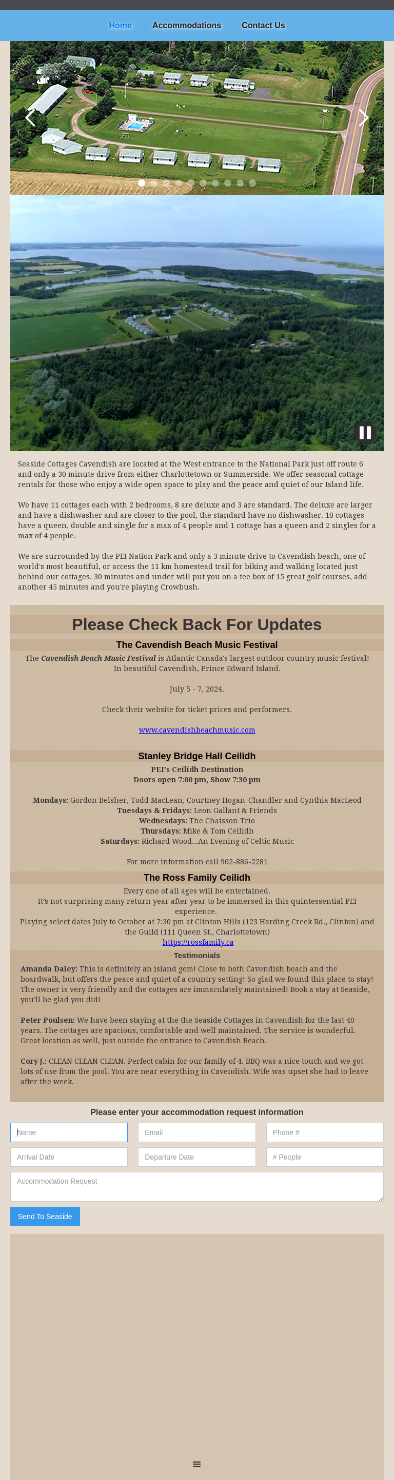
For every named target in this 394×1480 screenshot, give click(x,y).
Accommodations (186, 25)
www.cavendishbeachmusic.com (197, 730)
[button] (30, 118)
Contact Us (263, 25)
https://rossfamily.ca (198, 942)
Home (120, 25)
